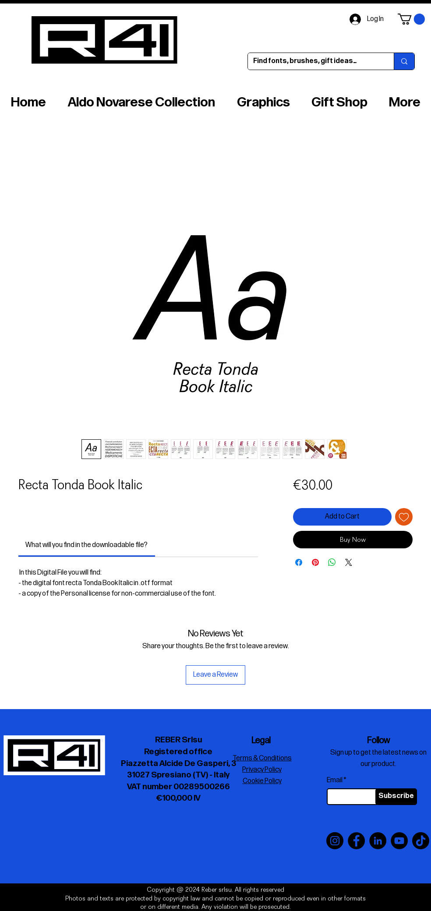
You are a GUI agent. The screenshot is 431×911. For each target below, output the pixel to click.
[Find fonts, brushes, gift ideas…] (314, 61)
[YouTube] (399, 840)
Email (335, 780)
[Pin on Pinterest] (315, 562)
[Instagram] (334, 840)
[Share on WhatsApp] (332, 562)
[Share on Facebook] (298, 562)
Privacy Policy (262, 770)
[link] (86, 545)
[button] (411, 19)
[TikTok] (420, 840)
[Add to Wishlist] (404, 517)
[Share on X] (348, 562)
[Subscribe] (396, 796)
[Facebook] (356, 840)
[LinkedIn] (377, 840)
